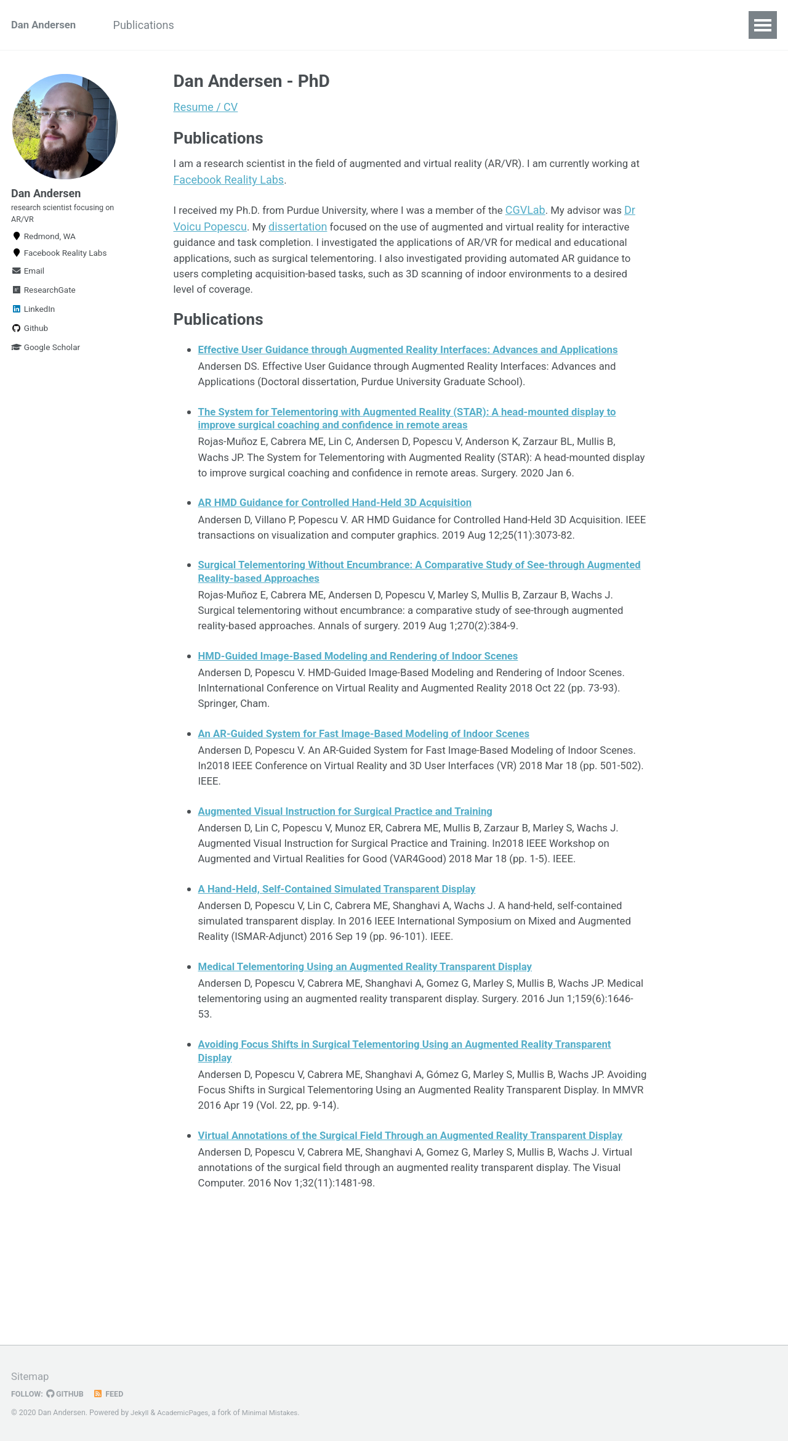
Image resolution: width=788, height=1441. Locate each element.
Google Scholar (45, 360)
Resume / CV (206, 106)
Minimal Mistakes (277, 1413)
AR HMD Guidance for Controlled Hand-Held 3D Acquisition (345, 552)
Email (27, 284)
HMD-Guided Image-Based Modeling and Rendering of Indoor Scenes (370, 730)
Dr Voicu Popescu (240, 232)
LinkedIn (33, 322)
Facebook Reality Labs (283, 184)
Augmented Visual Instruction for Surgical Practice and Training (356, 895)
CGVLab (551, 215)
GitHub (69, 1394)
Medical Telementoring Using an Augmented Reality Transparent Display (378, 1059)
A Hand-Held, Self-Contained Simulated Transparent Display (347, 977)
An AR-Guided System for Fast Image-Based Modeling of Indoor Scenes (376, 812)
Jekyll (140, 1413)
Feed (114, 1394)
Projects (228, 24)
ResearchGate (43, 303)
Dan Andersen (46, 24)
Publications (155, 24)
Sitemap (31, 1376)
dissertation (336, 232)
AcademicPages (185, 1413)
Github (29, 341)
